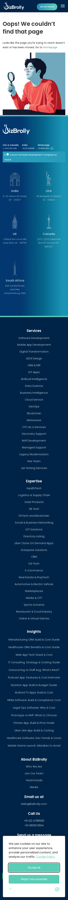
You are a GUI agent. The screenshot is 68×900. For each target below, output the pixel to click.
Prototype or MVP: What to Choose (34, 715)
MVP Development (34, 440)
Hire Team (34, 461)
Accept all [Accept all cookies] (34, 867)
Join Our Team (34, 773)
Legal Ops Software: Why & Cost (34, 707)
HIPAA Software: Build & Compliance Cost (34, 700)
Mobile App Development (34, 345)
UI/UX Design (34, 358)
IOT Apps (34, 372)
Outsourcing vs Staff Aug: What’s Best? (34, 670)
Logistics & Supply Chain (34, 495)
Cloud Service (34, 399)
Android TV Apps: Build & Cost (34, 692)
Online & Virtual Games (34, 618)
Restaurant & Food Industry (34, 611)
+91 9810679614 (45, 148)
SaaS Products (34, 502)
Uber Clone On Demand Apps (34, 543)
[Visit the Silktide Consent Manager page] (57, 889)
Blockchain (34, 413)
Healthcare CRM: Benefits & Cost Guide (34, 647)
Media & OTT (34, 598)
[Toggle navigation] (63, 6)
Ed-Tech (34, 563)
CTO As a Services (34, 427)
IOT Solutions (34, 529)
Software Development (34, 338)
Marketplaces (34, 591)
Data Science (34, 386)
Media (34, 787)
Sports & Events (34, 605)
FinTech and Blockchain (34, 516)
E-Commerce (34, 570)
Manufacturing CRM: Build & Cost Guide (34, 639)
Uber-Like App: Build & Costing (34, 730)
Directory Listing (34, 536)
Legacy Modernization (34, 454)
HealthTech (34, 488)
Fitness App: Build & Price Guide (34, 723)
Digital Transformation (34, 351)
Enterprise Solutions (34, 550)
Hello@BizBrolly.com (34, 804)
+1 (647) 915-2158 (10, 148)
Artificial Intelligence (34, 379)
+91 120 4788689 (28, 148)
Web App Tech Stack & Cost (34, 655)
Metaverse (34, 420)
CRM (34, 557)
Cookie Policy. (45, 857)
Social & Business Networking (34, 522)
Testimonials (34, 780)
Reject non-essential (34, 879)
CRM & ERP (34, 365)
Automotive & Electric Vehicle (34, 584)
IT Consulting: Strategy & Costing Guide (34, 662)
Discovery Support (34, 434)
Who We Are (34, 766)
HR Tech (34, 509)
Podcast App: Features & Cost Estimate (34, 677)
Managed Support (34, 447)
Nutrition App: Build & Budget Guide (34, 685)
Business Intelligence (34, 393)
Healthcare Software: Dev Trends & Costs (34, 738)
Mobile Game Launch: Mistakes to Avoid (34, 745)
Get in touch (47, 6)
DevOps (34, 406)
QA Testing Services (34, 468)
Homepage (50, 47)
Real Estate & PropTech (34, 577)
